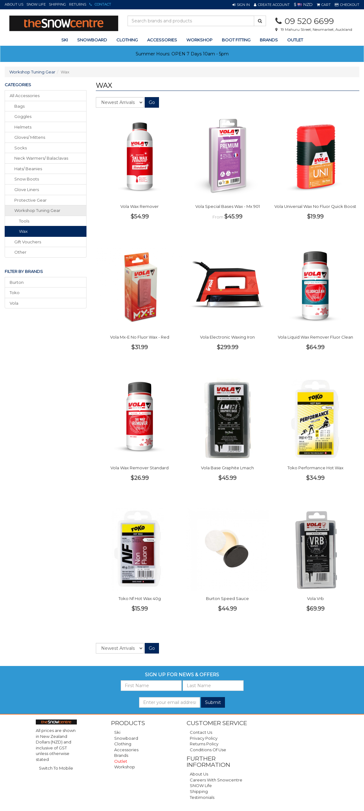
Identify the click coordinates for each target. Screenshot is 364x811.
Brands (269, 39)
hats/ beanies (28, 168)
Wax (23, 231)
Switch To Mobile (56, 768)
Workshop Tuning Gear (32, 71)
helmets (22, 126)
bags (19, 106)
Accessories (126, 749)
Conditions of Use (208, 749)
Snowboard (126, 738)
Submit (213, 702)
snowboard (92, 39)
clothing (127, 39)
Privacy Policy (203, 738)
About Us (14, 4)
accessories (162, 39)
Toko (15, 292)
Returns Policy (204, 743)
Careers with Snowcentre (216, 779)
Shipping (57, 4)
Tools (24, 220)
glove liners (26, 189)
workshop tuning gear (37, 210)
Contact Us (201, 732)
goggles (22, 116)
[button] (241, 4)
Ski (117, 732)
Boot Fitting (236, 39)
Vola (14, 303)
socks (20, 147)
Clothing (122, 743)
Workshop (199, 39)
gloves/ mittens (29, 137)
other (20, 252)
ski (64, 39)
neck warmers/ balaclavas (41, 158)
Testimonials (202, 797)
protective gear (30, 200)
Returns (77, 4)
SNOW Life (36, 4)
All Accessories (25, 95)
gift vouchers (27, 241)
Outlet (295, 39)
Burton (17, 282)
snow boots (26, 178)
